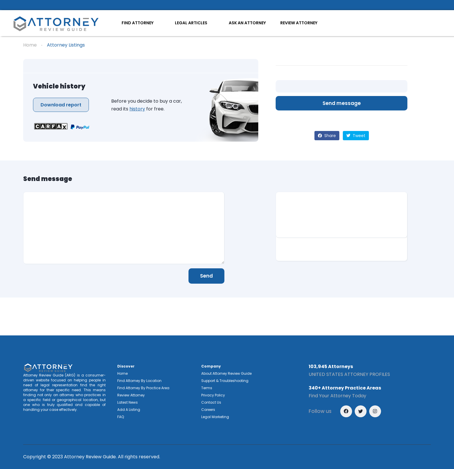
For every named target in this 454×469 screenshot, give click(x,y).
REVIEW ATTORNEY (298, 23)
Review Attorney (131, 395)
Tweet (355, 136)
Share (327, 136)
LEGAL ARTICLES (191, 23)
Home (30, 45)
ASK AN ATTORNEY (247, 23)
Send (206, 275)
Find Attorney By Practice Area (143, 387)
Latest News (127, 402)
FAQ (120, 416)
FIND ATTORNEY (137, 23)
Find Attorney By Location (139, 380)
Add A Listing (128, 409)
